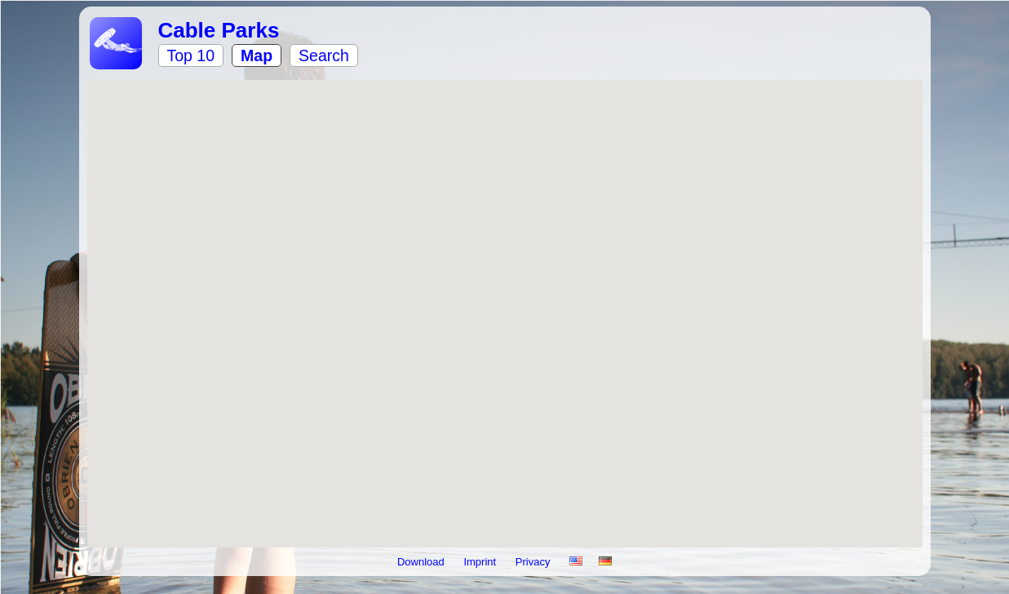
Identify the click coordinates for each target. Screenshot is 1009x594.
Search (324, 55)
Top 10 (191, 55)
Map (256, 55)
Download (422, 562)
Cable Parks (219, 30)
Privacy (534, 562)
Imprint (480, 562)
